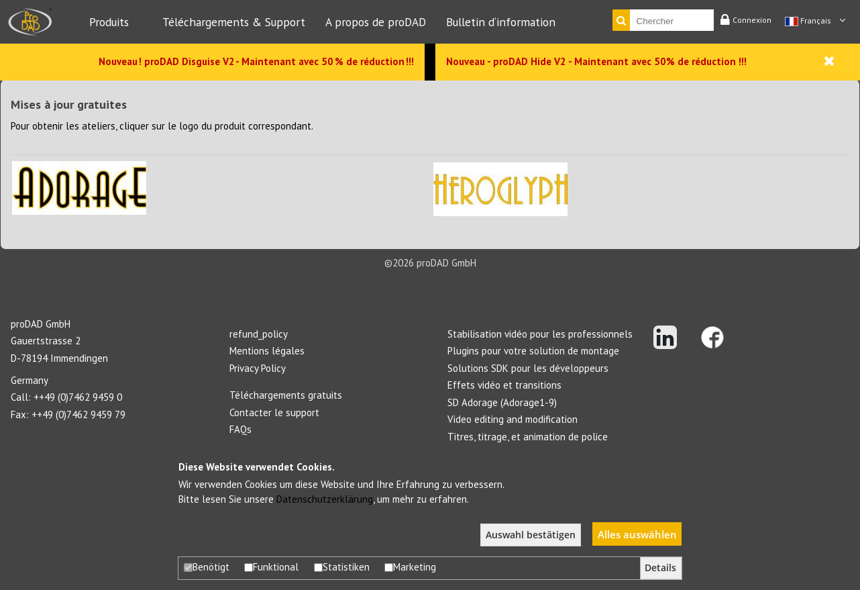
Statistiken (342, 566)
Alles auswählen (637, 534)
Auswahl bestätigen (531, 535)
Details (660, 568)
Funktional (271, 566)
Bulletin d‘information (500, 22)
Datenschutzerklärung (324, 499)
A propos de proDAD (375, 22)
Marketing (410, 566)
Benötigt (206, 566)
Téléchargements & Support (233, 22)
